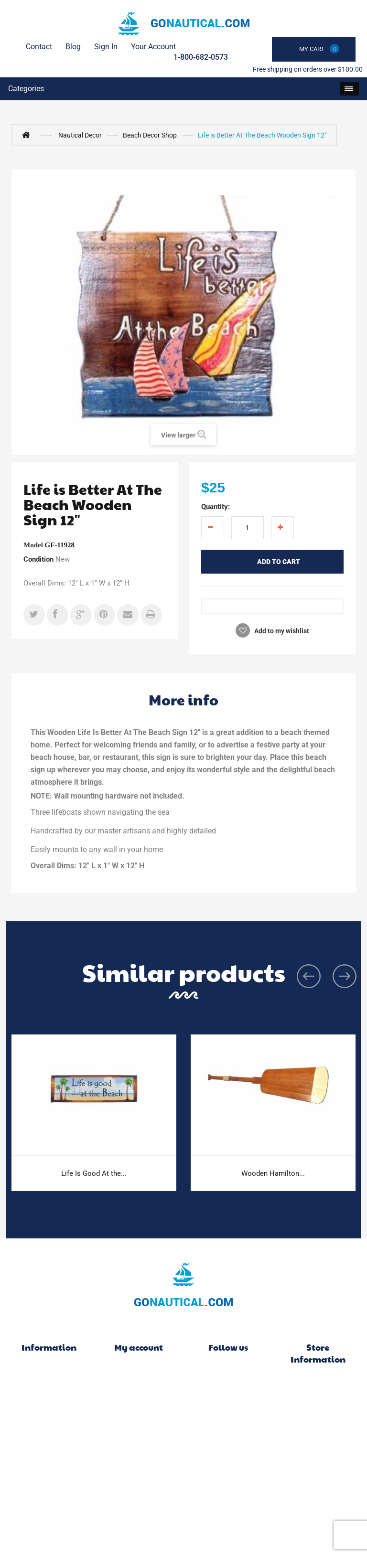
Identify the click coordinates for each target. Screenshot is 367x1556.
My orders (138, 1372)
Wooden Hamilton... (273, 1173)
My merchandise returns (138, 1386)
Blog (73, 46)
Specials (49, 1372)
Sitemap (49, 1515)
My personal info (138, 1429)
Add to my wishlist (281, 631)
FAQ (49, 1472)
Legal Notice (49, 1458)
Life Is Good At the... (94, 1173)
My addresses (138, 1415)
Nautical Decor (80, 135)
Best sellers (49, 1401)
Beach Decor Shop (150, 135)
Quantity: (215, 506)
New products (49, 1386)
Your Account (153, 46)
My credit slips (139, 1401)
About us (49, 1487)
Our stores (49, 1415)
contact (39, 46)
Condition (38, 559)
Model (33, 545)
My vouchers (139, 1444)
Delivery (49, 1444)
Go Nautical (318, 1382)
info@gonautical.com (318, 1433)
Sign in (106, 46)
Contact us (49, 1429)
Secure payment (49, 1501)
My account (138, 1347)
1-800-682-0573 (200, 57)
